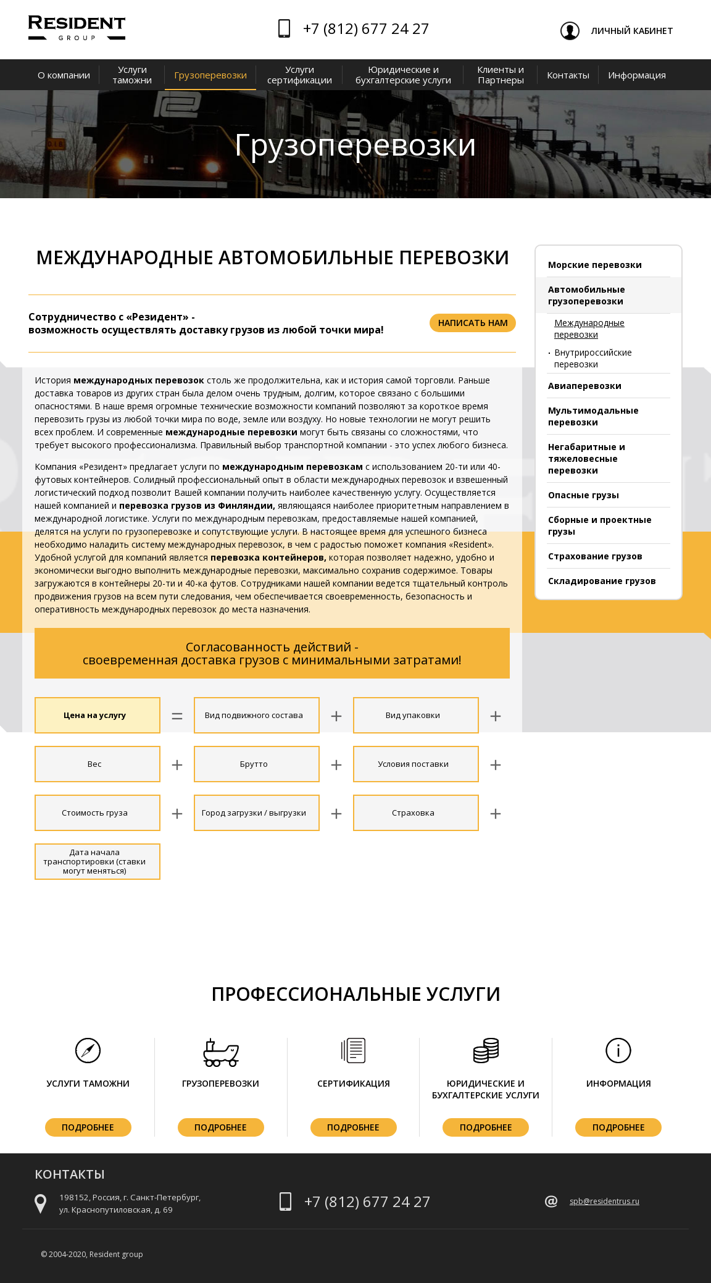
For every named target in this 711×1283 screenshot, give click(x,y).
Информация (637, 75)
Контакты (568, 75)
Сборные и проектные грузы (600, 525)
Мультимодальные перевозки (593, 416)
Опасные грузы (583, 495)
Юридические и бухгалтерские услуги (403, 74)
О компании (64, 75)
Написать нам (473, 322)
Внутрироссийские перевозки (593, 358)
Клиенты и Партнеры (500, 74)
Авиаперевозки (585, 385)
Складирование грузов (602, 581)
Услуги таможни (132, 74)
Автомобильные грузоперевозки (586, 295)
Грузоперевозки (210, 75)
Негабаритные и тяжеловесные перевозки (586, 458)
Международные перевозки (589, 328)
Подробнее (88, 1127)
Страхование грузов (595, 556)
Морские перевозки (595, 264)
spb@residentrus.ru (604, 1201)
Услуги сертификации (299, 74)
